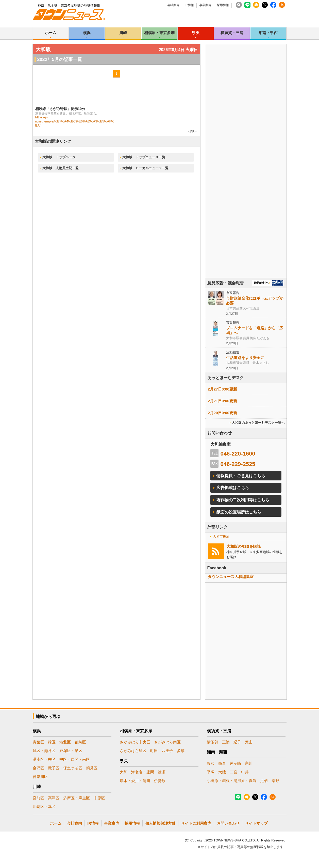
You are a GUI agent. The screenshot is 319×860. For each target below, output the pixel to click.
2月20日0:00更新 (222, 413)
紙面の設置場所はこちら (238, 512)
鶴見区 (91, 768)
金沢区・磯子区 (46, 768)
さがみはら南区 (167, 742)
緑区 (52, 742)
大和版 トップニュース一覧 (143, 157)
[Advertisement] (246, 175)
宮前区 (38, 798)
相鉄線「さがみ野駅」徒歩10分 (60, 109)
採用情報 (223, 5)
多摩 (180, 750)
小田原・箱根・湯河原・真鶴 (231, 780)
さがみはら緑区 (133, 750)
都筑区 (80, 742)
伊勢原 (159, 780)
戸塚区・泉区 (70, 750)
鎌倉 (222, 763)
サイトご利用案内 (196, 823)
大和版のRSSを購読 (243, 546)
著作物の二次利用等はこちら (242, 500)
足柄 (264, 780)
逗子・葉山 (243, 742)
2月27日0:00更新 (222, 389)
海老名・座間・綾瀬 (148, 772)
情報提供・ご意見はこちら (240, 476)
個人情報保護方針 (160, 823)
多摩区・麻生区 (76, 798)
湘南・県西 (268, 32)
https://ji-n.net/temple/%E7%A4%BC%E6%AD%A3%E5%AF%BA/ (74, 121)
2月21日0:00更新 (222, 401)
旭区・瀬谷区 (44, 750)
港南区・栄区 (44, 759)
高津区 (53, 798)
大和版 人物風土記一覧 (60, 168)
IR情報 (189, 5)
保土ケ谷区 (72, 768)
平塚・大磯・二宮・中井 (228, 772)
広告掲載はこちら (232, 488)
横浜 (87, 32)
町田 (154, 750)
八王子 (167, 750)
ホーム (50, 32)
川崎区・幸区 (44, 806)
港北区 (65, 742)
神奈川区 (40, 776)
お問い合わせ (228, 823)
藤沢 (210, 763)
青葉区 (38, 742)
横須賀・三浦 (232, 32)
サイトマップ (256, 823)
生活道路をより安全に (245, 357)
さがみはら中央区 (135, 742)
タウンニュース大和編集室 (231, 576)
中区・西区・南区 (74, 759)
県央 (195, 32)
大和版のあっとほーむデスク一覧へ (258, 423)
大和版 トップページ (58, 157)
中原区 (99, 798)
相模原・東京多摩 (159, 32)
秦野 (275, 780)
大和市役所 (221, 536)
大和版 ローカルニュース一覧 (145, 168)
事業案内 (205, 5)
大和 (123, 772)
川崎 (123, 32)
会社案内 (173, 5)
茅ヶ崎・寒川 (241, 763)
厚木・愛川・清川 (135, 780)
